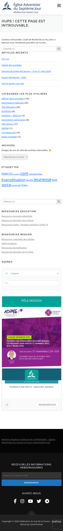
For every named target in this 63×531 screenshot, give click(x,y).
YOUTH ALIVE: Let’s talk (13, 83)
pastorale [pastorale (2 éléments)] (16, 185)
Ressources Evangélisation (14, 247)
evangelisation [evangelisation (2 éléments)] (35, 174)
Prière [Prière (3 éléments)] (24, 185)
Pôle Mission (8, 124)
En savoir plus (47, 404)
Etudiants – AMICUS (11, 115)
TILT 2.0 (5, 59)
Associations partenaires (13, 119)
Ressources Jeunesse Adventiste (17, 216)
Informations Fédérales (13, 102)
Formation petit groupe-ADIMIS (32, 387)
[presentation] (4, 293)
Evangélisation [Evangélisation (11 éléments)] (13, 179)
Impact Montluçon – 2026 (14, 77)
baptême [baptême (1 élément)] (16, 174)
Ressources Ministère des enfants (18, 220)
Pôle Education (9, 107)
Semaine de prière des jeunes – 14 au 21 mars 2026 (26, 71)
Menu (59, 5)
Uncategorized (9, 132)
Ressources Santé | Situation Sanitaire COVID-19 (25, 224)
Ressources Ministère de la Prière (17, 252)
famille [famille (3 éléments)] (29, 180)
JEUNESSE (6, 111)
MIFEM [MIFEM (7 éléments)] (6, 185)
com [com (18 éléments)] (24, 173)
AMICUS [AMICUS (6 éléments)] (7, 174)
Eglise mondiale (9, 136)
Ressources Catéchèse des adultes (18, 239)
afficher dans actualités (13, 98)
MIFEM (5, 128)
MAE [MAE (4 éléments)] (54, 180)
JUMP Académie (9, 243)
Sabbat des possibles (12, 65)
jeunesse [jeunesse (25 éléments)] (43, 179)
